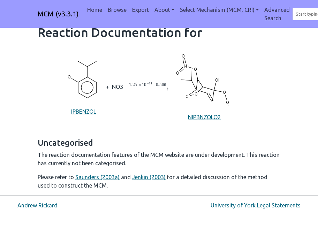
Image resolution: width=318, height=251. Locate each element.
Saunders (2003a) (97, 177)
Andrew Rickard (37, 205)
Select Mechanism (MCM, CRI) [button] (217, 10)
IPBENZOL (83, 86)
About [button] (162, 10)
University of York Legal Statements (256, 205)
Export (140, 10)
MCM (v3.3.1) (58, 14)
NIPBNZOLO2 (204, 86)
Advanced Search (277, 14)
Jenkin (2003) (149, 177)
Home (94, 10)
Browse (117, 10)
